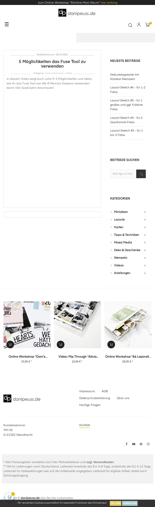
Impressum (87, 391)
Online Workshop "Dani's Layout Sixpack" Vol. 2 (27, 357)
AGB (105, 391)
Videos (68, 73)
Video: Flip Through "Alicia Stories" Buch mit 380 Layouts (77, 357)
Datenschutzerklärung (94, 398)
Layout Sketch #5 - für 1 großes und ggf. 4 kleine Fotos (126, 105)
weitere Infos (130, 503)
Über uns (123, 398)
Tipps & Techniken (54, 73)
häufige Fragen (90, 405)
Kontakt (84, 425)
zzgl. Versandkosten (100, 462)
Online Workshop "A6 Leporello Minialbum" (128, 357)
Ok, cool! (115, 503)
